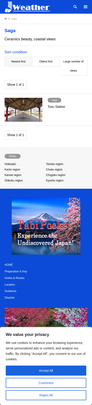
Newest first (18, 61)
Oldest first (45, 61)
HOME (9, 264)
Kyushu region (55, 180)
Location (10, 284)
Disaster (10, 297)
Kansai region (13, 175)
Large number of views (73, 66)
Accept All (46, 370)
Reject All (46, 395)
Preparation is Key (16, 271)
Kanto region (12, 169)
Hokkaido (10, 164)
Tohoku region (54, 164)
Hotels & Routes (14, 278)
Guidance (10, 291)
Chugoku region (55, 175)
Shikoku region (14, 180)
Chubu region (54, 169)
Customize (46, 383)
